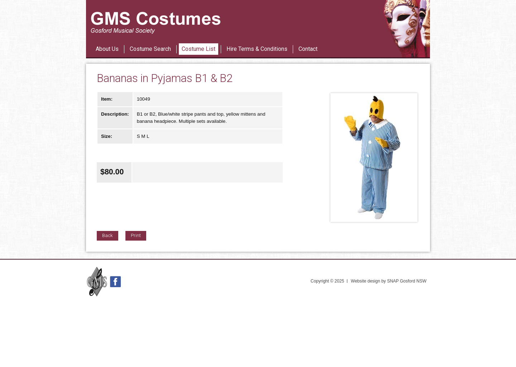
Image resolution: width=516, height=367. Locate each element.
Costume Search (150, 48)
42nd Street (271, 35)
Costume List (198, 48)
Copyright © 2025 (327, 281)
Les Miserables (243, 35)
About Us (107, 48)
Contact (307, 48)
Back (107, 235)
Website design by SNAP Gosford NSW (388, 281)
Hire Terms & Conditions (256, 48)
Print (136, 235)
